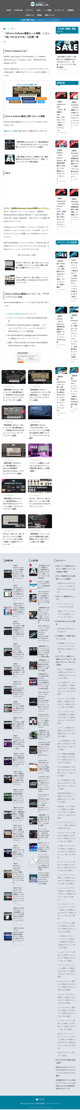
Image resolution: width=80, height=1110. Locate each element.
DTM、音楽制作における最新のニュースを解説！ (65, 577)
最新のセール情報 (10, 131)
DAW (38, 10)
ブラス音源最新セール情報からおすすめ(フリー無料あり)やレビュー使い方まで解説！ (66, 772)
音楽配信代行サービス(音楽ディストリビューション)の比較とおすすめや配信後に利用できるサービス (65, 1085)
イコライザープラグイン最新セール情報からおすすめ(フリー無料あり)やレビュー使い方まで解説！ (67, 879)
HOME (8, 10)
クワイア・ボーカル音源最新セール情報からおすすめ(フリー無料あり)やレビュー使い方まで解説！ (67, 703)
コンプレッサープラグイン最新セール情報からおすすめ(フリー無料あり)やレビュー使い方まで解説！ (67, 894)
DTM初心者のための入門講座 (65, 623)
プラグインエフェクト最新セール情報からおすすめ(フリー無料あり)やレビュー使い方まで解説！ (67, 837)
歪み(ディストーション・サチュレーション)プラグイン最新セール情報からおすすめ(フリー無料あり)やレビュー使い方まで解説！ (67, 1041)
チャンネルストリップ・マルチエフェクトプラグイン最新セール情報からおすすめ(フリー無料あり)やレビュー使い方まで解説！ (67, 912)
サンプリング (59, 10)
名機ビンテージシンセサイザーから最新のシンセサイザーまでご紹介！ (66, 614)
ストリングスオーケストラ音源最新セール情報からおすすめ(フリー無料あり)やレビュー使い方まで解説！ (66, 717)
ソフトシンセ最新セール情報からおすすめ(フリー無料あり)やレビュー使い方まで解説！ (66, 732)
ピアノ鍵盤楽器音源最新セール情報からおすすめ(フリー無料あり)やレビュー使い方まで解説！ (67, 758)
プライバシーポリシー (53, 1104)
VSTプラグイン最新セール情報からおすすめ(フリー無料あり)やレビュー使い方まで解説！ (65, 661)
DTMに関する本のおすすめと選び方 (66, 630)
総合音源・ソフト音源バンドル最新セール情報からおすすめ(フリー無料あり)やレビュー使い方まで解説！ (66, 812)
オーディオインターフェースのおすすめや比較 (66, 605)
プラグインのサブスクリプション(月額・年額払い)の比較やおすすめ (67, 825)
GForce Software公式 (16, 314)
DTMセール (30, 15)
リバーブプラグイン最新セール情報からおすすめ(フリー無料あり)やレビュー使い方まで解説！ (67, 1012)
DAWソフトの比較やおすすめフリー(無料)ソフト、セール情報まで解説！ (66, 568)
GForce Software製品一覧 (27, 85)
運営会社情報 (40, 1104)
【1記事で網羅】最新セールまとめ (31, 20)
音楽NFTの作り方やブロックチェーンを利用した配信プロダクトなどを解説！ (66, 588)
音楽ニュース (49, 15)
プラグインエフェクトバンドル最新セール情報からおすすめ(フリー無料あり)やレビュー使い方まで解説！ (66, 971)
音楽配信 (70, 10)
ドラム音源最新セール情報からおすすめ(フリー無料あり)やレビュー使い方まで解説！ (66, 745)
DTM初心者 (18, 10)
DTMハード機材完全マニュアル (65, 598)
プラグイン (30, 10)
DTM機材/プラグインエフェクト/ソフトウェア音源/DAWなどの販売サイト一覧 (67, 648)
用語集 (39, 15)
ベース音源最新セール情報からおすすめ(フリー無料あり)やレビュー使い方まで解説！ (66, 785)
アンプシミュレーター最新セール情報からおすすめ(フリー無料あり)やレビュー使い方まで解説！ (67, 866)
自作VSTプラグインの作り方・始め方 (66, 1054)
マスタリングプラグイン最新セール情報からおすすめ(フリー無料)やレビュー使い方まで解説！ (67, 999)
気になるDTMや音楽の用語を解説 (65, 1061)
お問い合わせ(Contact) (27, 1104)
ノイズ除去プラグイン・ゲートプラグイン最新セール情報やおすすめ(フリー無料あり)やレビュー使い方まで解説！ (66, 942)
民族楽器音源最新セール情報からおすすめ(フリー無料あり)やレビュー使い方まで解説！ (66, 798)
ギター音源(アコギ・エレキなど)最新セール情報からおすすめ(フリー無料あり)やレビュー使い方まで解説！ (66, 688)
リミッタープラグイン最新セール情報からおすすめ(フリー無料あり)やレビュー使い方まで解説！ (67, 1025)
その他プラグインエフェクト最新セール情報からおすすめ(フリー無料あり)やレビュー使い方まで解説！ (67, 852)
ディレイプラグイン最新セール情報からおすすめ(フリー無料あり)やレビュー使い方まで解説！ (67, 927)
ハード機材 (47, 10)
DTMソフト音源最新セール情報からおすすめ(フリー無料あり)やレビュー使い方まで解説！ (66, 674)
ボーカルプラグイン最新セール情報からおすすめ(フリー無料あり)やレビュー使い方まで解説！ (67, 986)
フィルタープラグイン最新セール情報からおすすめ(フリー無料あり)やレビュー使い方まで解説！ (67, 957)
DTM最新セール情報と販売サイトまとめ (65, 637)
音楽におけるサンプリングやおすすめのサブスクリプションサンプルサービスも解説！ (65, 1072)
